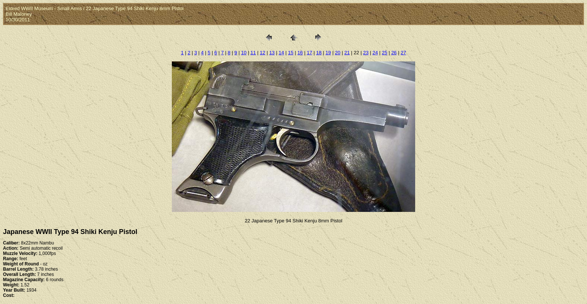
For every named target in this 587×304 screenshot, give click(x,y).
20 (337, 52)
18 (319, 52)
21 (347, 52)
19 (328, 52)
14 (281, 52)
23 (365, 52)
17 (309, 52)
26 (393, 52)
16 (299, 52)
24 (375, 52)
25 (384, 52)
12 (262, 52)
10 (243, 52)
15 (290, 52)
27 (403, 52)
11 (253, 52)
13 (271, 52)
